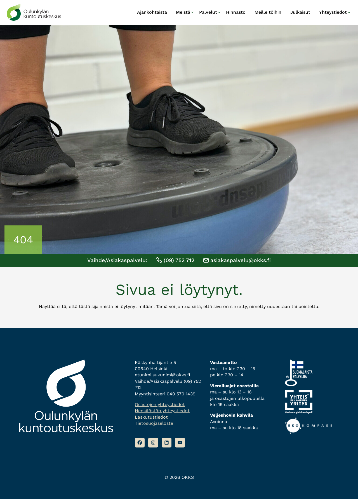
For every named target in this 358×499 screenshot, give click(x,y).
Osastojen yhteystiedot (160, 404)
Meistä (183, 12)
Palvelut (208, 12)
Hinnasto (236, 12)
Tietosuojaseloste (154, 423)
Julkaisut (300, 12)
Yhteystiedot (333, 12)
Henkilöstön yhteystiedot (162, 410)
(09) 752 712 (175, 260)
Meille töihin (268, 12)
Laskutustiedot (151, 417)
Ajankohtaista (152, 12)
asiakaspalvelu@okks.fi (237, 260)
